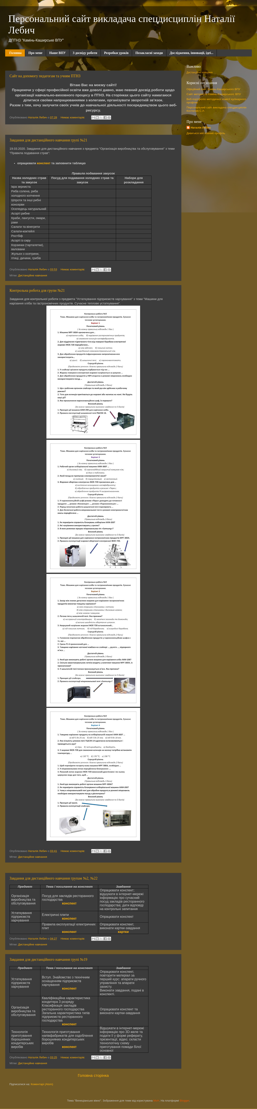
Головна (15, 53)
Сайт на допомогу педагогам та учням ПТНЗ (45, 76)
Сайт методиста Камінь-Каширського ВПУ (214, 94)
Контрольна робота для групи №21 (37, 290)
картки (123, 932)
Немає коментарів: (73, 117)
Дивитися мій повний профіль (206, 133)
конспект (43, 163)
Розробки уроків (116, 53)
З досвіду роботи (85, 53)
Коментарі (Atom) (42, 1084)
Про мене (35, 53)
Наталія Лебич (201, 127)
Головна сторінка (93, 1075)
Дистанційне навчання (32, 275)
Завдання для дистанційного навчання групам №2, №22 (54, 878)
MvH (156, 1100)
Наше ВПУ (57, 53)
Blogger (184, 1100)
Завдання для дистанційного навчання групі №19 (48, 959)
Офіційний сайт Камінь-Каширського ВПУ (213, 89)
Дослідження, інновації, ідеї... (191, 53)
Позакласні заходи (149, 53)
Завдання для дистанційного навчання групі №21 (48, 140)
